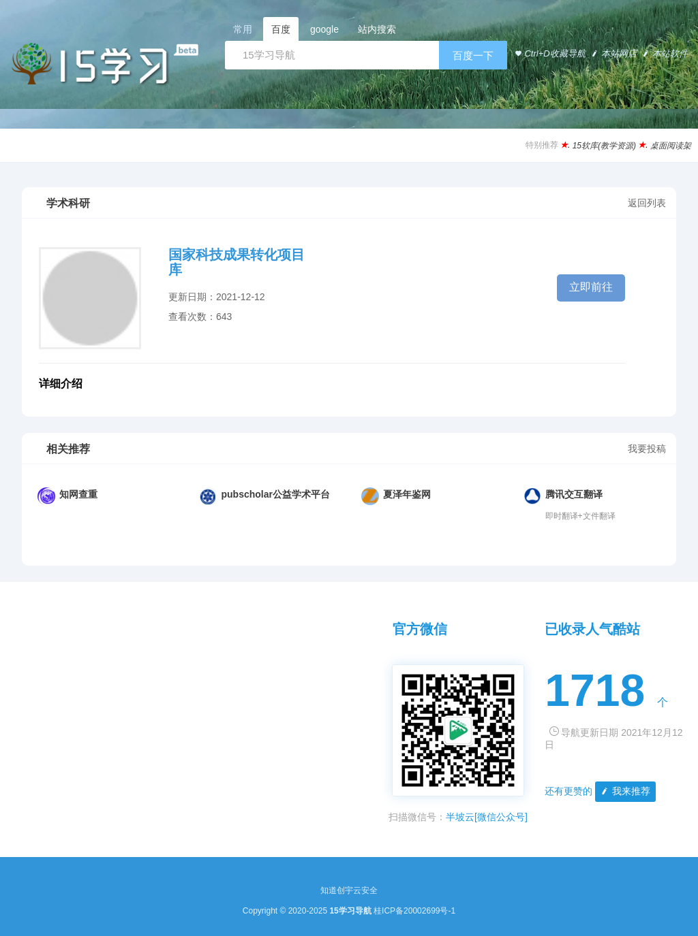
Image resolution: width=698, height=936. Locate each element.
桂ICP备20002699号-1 (414, 911)
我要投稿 (647, 448)
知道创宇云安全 (349, 890)
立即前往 (591, 287)
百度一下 (473, 55)
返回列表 (647, 202)
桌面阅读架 (670, 145)
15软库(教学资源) (604, 145)
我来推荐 (624, 791)
